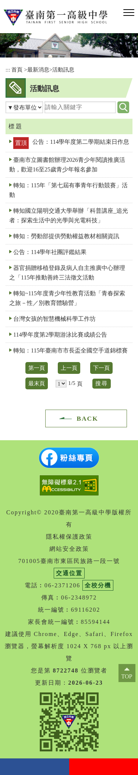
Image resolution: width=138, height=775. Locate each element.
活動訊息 (63, 69)
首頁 (16, 69)
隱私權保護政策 (69, 537)
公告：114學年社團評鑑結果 (49, 252)
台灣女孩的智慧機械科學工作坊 (54, 319)
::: (8, 69)
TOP (126, 676)
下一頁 (101, 368)
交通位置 (69, 573)
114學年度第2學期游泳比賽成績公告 (60, 334)
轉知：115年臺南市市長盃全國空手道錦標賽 (70, 350)
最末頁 (36, 383)
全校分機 (98, 585)
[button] (128, 13)
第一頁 (36, 368)
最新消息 (38, 69)
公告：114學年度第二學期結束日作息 (80, 142)
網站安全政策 (69, 549)
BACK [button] (87, 418)
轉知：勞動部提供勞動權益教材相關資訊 (66, 236)
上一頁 (69, 368)
